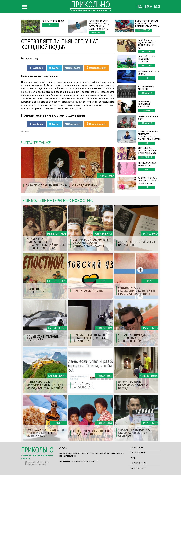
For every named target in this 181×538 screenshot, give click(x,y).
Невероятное (138, 526)
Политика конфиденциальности (78, 524)
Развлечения (138, 515)
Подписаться (148, 7)
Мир (133, 521)
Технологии (138, 531)
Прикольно (137, 510)
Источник (25, 194)
